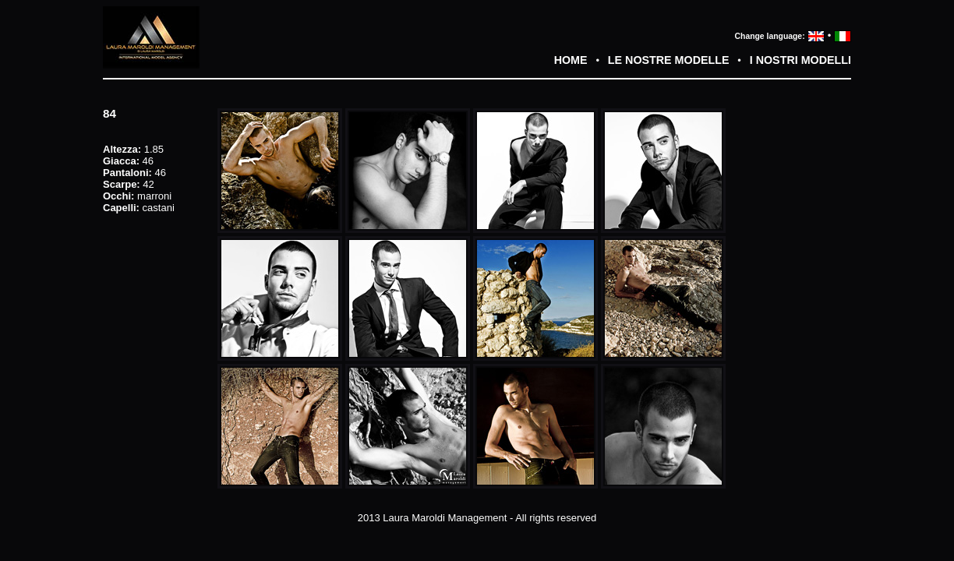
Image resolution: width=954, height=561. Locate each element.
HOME (571, 60)
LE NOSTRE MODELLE (669, 60)
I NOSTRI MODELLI (800, 60)
